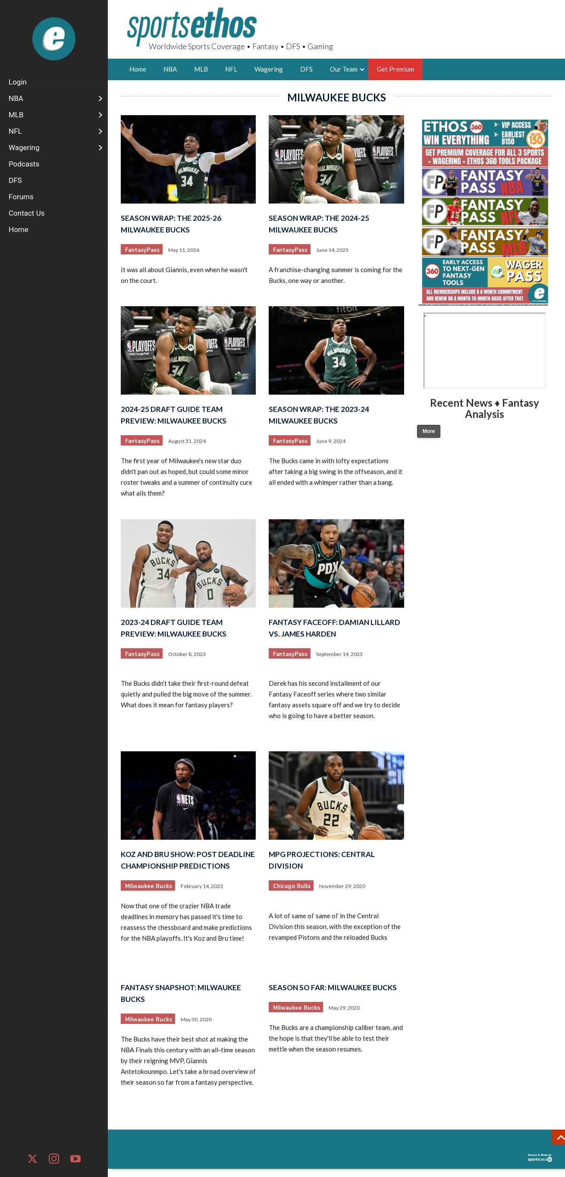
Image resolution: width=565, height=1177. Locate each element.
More (429, 431)
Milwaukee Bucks (148, 886)
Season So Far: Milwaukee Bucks (333, 987)
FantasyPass (142, 250)
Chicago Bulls (292, 886)
